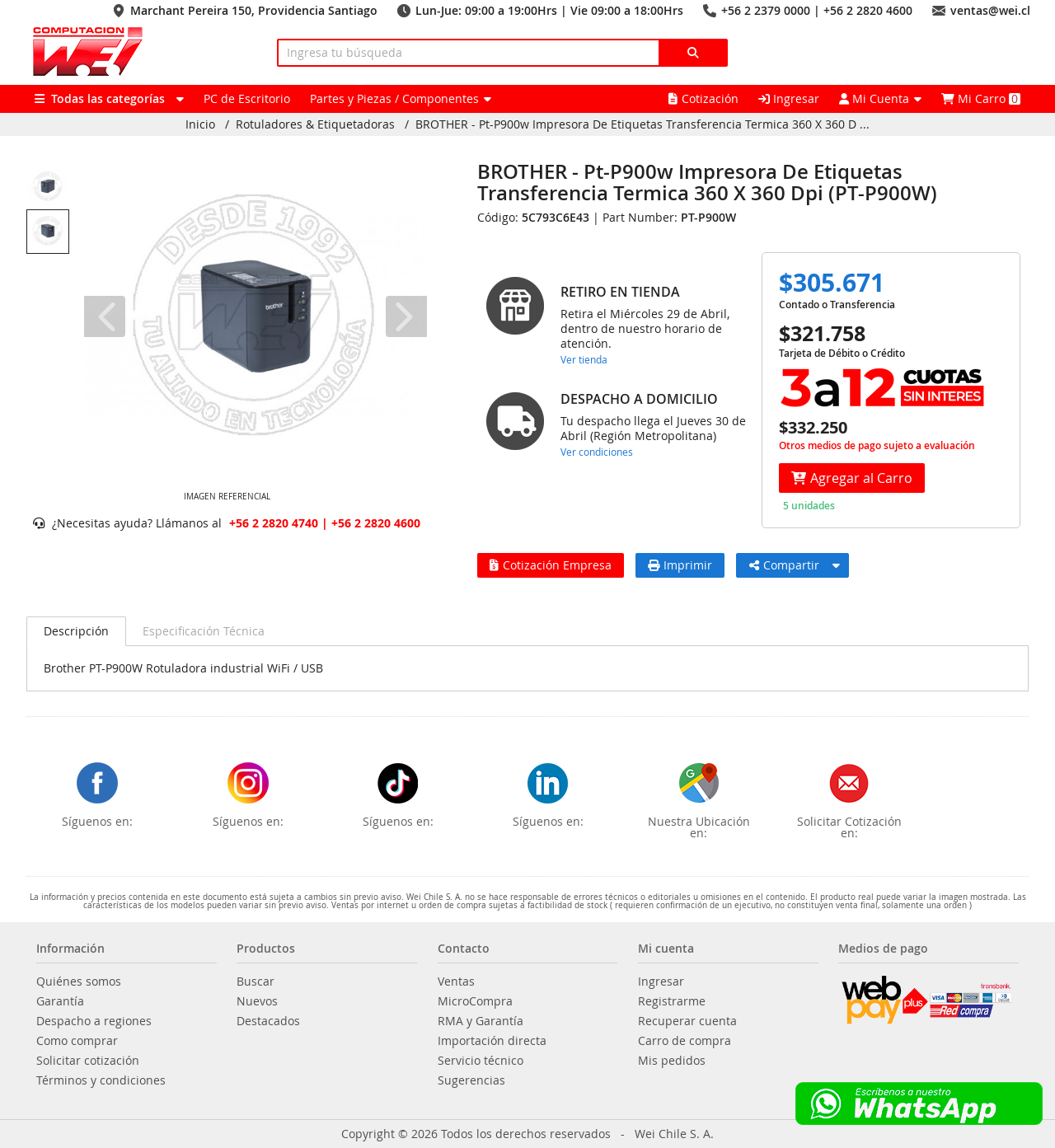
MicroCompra (475, 1001)
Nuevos (257, 1001)
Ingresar (788, 98)
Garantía (60, 1001)
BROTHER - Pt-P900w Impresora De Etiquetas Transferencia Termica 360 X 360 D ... (642, 124)
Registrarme (672, 1001)
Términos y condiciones (101, 1080)
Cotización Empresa (551, 565)
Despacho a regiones (94, 1021)
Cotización (703, 98)
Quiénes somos (78, 981)
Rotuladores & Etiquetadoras (315, 124)
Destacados (268, 1021)
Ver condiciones (596, 451)
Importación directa (492, 1041)
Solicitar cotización (87, 1060)
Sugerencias (471, 1080)
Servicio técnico (480, 1060)
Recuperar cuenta (687, 1021)
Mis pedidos (672, 1060)
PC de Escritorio (247, 98)
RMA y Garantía (480, 1021)
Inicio (200, 124)
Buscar (255, 981)
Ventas (456, 981)
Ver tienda (583, 359)
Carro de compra (684, 1041)
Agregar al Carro (851, 478)
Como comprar (77, 1041)
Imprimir (680, 565)
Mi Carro (980, 98)
